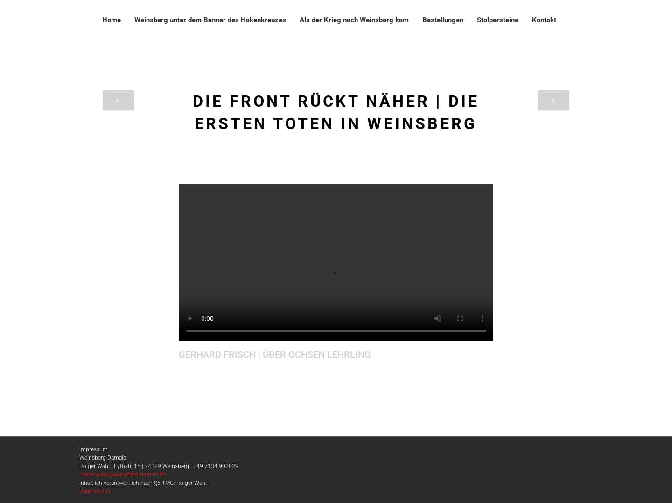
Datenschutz (95, 491)
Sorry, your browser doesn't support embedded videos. (336, 262)
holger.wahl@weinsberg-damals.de (122, 474)
